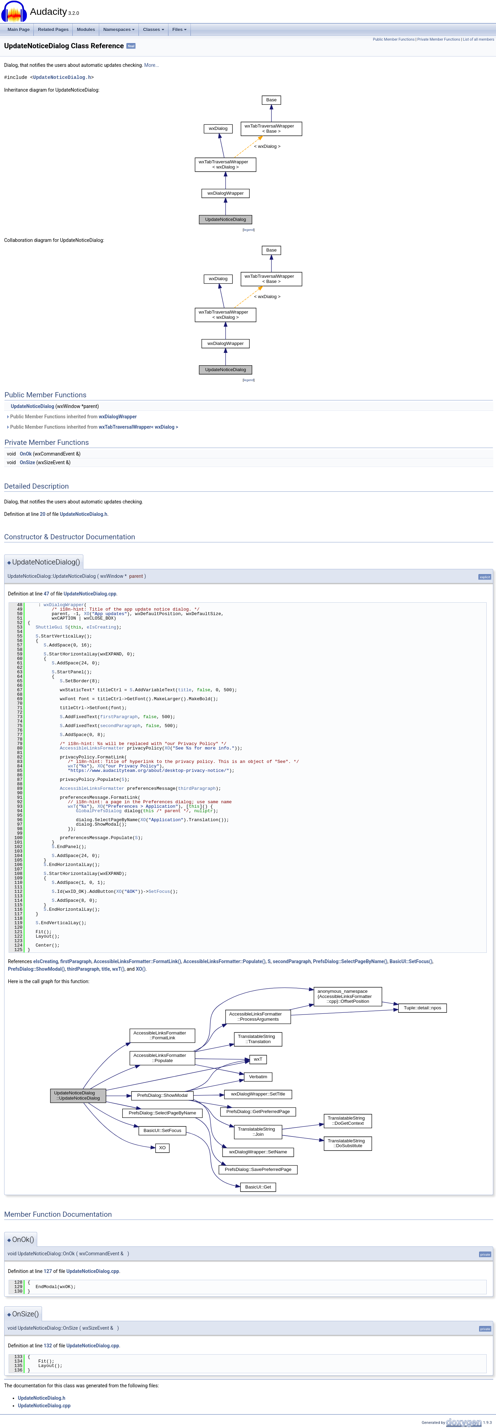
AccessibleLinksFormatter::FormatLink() (137, 961)
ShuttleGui (48, 627)
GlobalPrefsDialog (99, 811)
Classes (153, 29)
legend (249, 230)
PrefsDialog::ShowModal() (36, 969)
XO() (140, 969)
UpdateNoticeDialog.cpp (90, 593)
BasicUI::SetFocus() (411, 961)
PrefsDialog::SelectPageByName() (350, 961)
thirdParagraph (197, 788)
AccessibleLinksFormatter (92, 748)
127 (48, 1271)
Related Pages (53, 29)
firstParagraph (119, 717)
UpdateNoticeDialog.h (62, 77)
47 (46, 593)
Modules (86, 29)
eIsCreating (101, 627)
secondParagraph (120, 726)
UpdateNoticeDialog (32, 406)
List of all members (478, 39)
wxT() (118, 969)
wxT (72, 766)
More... (151, 65)
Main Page (19, 29)
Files (180, 29)
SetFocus (159, 891)
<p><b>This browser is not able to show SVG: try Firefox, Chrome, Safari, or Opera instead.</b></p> (248, 160)
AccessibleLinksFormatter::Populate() (224, 961)
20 (42, 514)
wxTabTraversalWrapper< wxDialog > (138, 427)
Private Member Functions (438, 39)
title (185, 690)
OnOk (26, 454)
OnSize (27, 462)
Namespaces (119, 29)
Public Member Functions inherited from (71, 416)
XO (87, 614)
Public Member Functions (394, 39)
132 (48, 1345)
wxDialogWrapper (118, 416)
